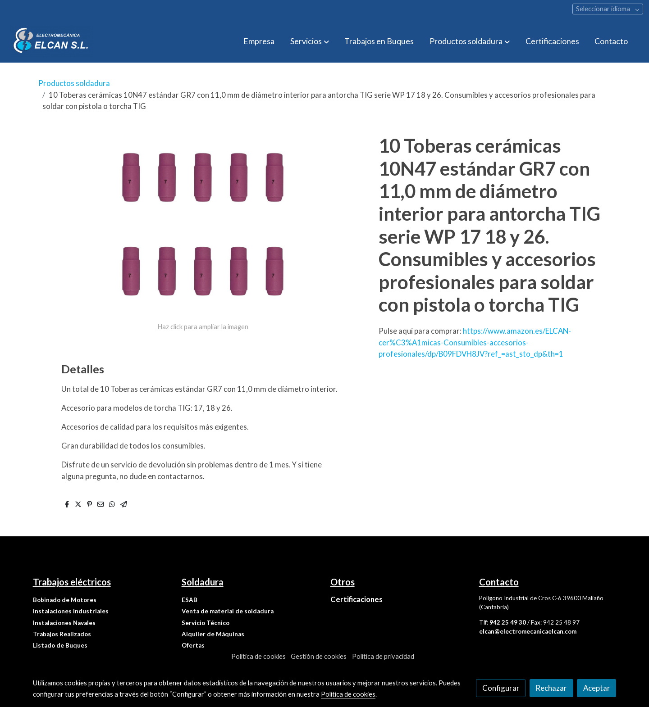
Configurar (501, 688)
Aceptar (596, 688)
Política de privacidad (383, 656)
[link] (51, 41)
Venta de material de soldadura (228, 611)
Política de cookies (258, 656)
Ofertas (193, 645)
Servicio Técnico (205, 622)
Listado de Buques (60, 645)
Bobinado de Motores (64, 599)
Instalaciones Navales (64, 622)
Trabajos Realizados (62, 634)
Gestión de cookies (319, 656)
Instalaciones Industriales (71, 611)
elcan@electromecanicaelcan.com (527, 631)
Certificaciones (356, 599)
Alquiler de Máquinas (213, 634)
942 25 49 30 (507, 622)
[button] (310, 41)
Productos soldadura (74, 83)
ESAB (189, 599)
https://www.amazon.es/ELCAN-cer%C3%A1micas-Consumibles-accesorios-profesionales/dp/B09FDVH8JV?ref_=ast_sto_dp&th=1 (475, 342)
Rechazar (551, 688)
